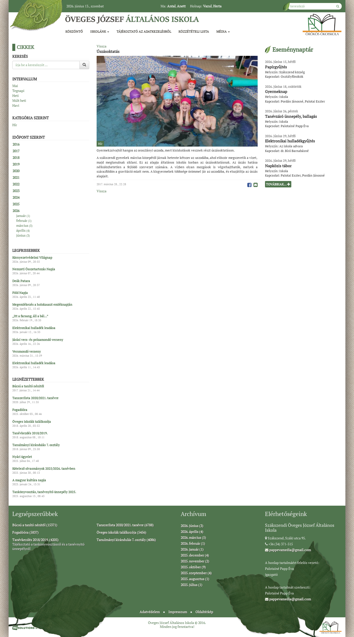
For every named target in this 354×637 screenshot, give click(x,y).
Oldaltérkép (204, 611)
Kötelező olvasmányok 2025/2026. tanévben (43, 468)
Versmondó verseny (26, 351)
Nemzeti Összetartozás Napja (33, 269)
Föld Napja (20, 292)
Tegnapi (18, 90)
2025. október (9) (193, 567)
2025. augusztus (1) (195, 578)
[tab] (51, 144)
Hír (14, 124)
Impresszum (177, 611)
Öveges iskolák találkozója (31, 421)
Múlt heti (19, 100)
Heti (15, 95)
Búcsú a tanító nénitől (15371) (34, 525)
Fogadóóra (19, 410)
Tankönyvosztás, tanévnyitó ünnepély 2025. (44, 492)
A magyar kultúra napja (29, 480)
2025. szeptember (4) (196, 573)
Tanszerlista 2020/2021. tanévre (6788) (125, 525)
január (23, 215)
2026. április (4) (192, 531)
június (23, 235)
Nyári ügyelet (22, 457)
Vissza (101, 46)
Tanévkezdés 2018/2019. (30, 433)
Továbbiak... (278, 184)
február (23, 220)
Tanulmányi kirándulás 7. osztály (36, 445)
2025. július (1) (191, 584)
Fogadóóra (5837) (25, 532)
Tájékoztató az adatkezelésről (144, 31)
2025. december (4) (195, 555)
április (23, 230)
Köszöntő (74, 31)
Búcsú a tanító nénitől (28, 386)
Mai (15, 85)
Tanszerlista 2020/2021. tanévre (35, 398)
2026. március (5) (193, 537)
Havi (15, 105)
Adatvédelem (150, 611)
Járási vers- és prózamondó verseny (37, 339)
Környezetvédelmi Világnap (32, 257)
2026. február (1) (193, 543)
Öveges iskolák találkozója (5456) (121, 532)
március (24, 225)
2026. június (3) (192, 525)
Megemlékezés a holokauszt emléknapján (42, 304)
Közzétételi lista (193, 31)
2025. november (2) (195, 561)
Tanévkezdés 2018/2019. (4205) (35, 539)
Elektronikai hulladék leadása (33, 328)
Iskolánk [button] (99, 31)
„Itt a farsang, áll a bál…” (30, 316)
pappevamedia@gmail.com (288, 549)
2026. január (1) (192, 549)
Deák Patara (21, 281)
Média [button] (223, 31)
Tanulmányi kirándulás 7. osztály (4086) (126, 539)
